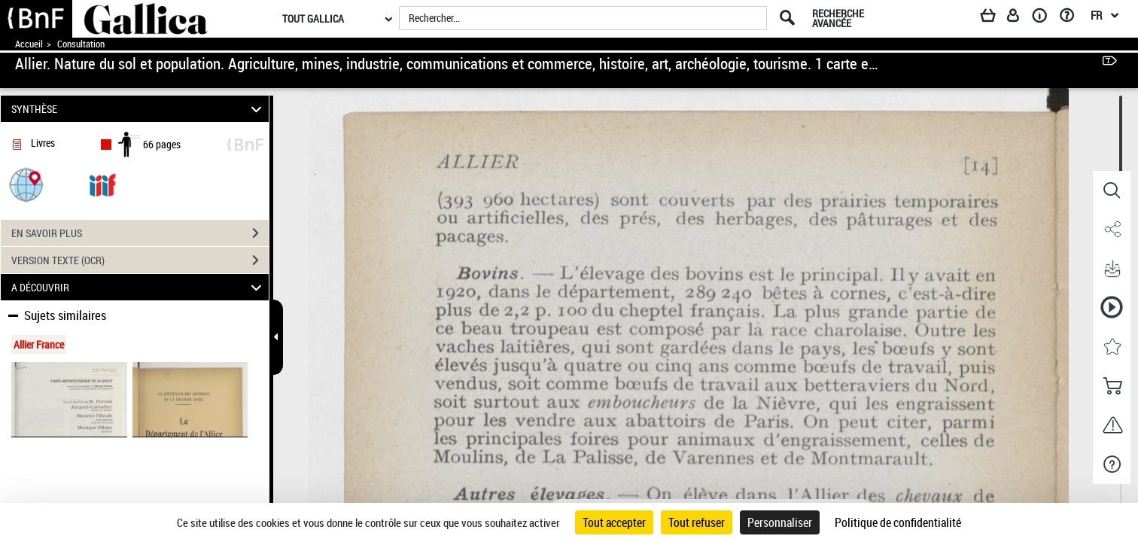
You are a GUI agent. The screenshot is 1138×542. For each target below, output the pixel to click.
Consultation (81, 44)
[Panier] (995, 18)
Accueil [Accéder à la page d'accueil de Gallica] (29, 44)
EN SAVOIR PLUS (140, 233)
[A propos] (1044, 18)
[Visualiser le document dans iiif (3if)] (102, 184)
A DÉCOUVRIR (138, 287)
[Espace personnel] (1020, 18)
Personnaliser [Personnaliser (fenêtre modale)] (779, 522)
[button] (26, 184)
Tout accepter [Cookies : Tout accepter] (614, 522)
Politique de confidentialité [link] (898, 522)
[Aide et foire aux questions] (1072, 18)
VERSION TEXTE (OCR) (140, 260)
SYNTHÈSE (138, 109)
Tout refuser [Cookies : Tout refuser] (696, 522)
